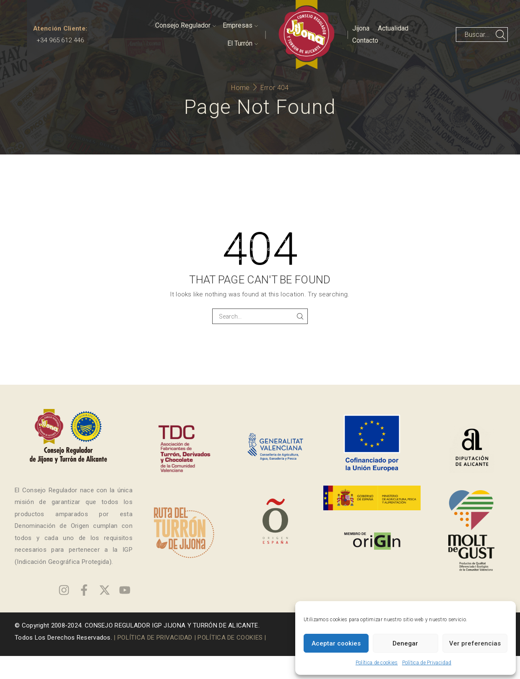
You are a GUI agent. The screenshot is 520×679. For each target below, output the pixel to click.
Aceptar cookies (336, 643)
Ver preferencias (475, 643)
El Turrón (242, 43)
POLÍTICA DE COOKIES (230, 637)
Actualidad (393, 28)
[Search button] (500, 34)
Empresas (240, 25)
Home (240, 88)
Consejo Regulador (185, 25)
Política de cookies (377, 663)
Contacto (365, 40)
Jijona (360, 28)
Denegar (405, 643)
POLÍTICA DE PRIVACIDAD (154, 637)
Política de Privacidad (427, 663)
